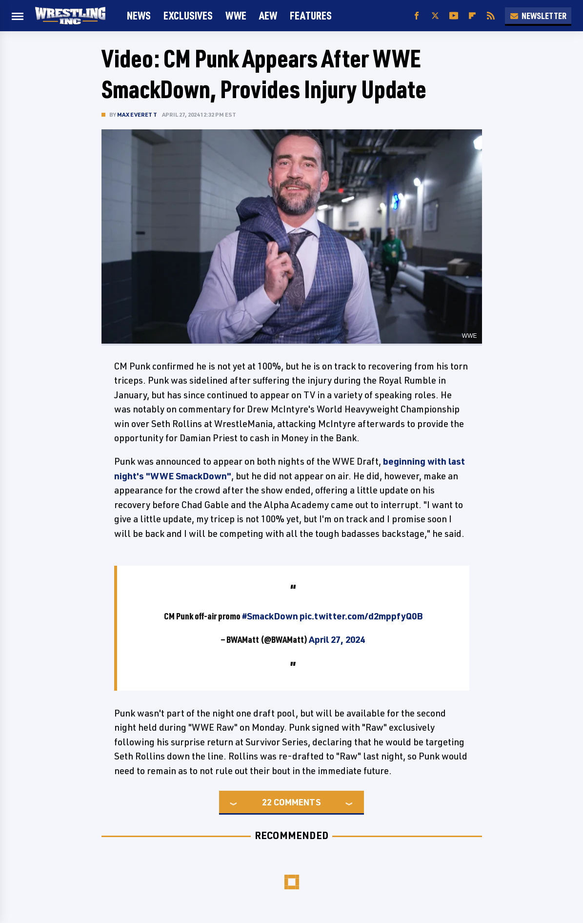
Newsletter (538, 15)
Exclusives (188, 15)
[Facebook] (416, 16)
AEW (268, 15)
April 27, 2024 (337, 639)
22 (267, 802)
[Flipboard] (472, 16)
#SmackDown (270, 616)
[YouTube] (453, 16)
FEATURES (311, 15)
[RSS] (490, 16)
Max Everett (137, 114)
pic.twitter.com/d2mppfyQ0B (361, 616)
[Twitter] (435, 16)
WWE (235, 15)
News (139, 15)
